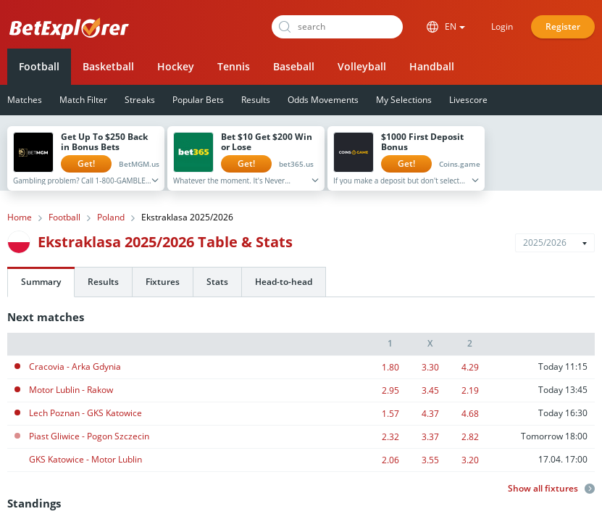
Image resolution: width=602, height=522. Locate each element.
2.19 (470, 390)
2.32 (390, 437)
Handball (431, 66)
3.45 (430, 390)
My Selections (404, 100)
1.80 (390, 367)
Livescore (468, 100)
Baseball (293, 66)
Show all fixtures (551, 488)
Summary (41, 282)
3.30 (430, 367)
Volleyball (362, 66)
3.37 (430, 437)
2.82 (470, 437)
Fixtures (163, 282)
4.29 (470, 367)
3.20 (470, 460)
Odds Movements (323, 100)
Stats (217, 282)
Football (39, 66)
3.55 (430, 460)
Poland (111, 217)
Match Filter (83, 100)
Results (255, 100)
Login (502, 26)
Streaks (140, 100)
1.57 (390, 413)
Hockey (175, 66)
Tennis (233, 66)
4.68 (470, 413)
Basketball (108, 66)
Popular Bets (198, 100)
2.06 (390, 460)
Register (562, 26)
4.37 (430, 413)
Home (19, 217)
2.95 (390, 390)
